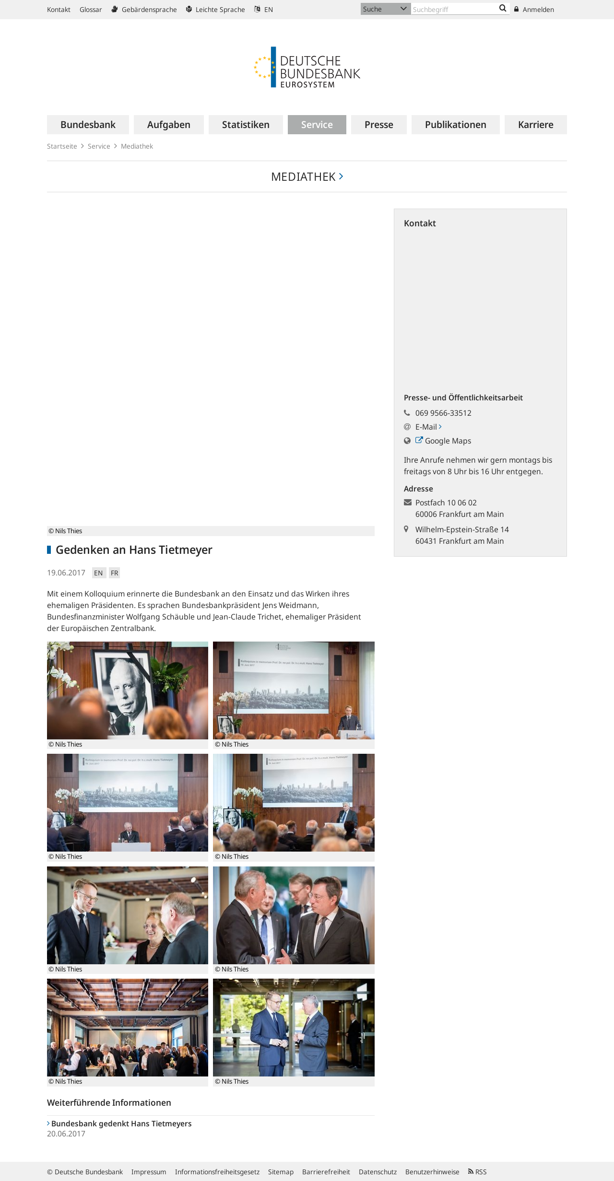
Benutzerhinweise (432, 1171)
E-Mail (428, 426)
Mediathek (137, 146)
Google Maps (443, 440)
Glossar (91, 9)
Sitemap (281, 1171)
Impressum (148, 1171)
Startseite (62, 146)
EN (263, 9)
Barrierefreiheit (326, 1171)
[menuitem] (88, 124)
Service (99, 146)
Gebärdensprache (144, 9)
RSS (477, 1171)
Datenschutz (378, 1171)
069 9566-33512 (443, 413)
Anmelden (534, 9)
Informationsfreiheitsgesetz (217, 1171)
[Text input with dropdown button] (460, 9)
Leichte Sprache (215, 9)
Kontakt (59, 9)
